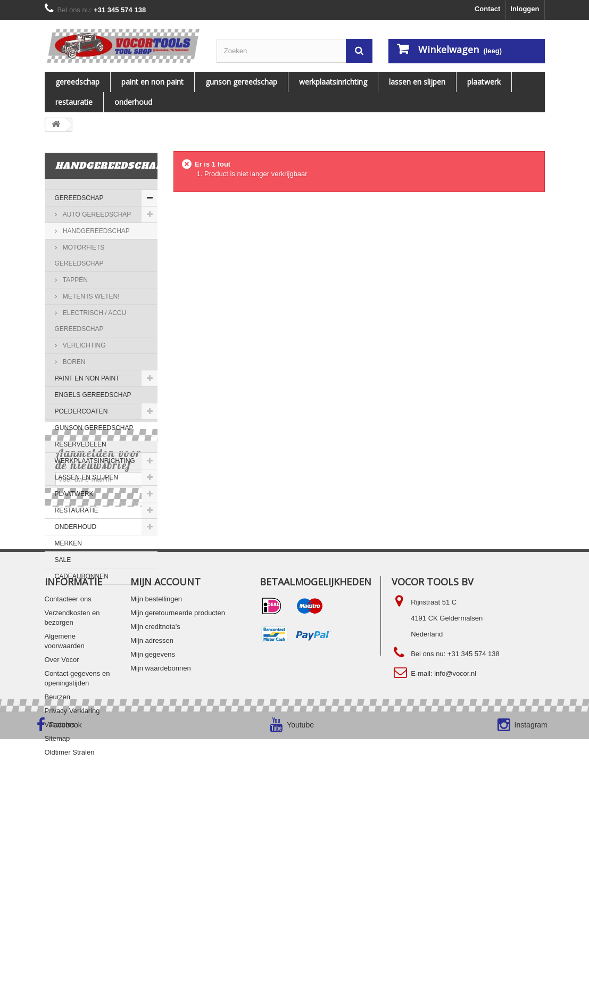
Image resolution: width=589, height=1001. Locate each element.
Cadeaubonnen (82, 576)
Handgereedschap (95, 231)
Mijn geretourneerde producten (177, 794)
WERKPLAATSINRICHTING (333, 82)
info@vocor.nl (455, 855)
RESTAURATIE (74, 102)
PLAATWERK (484, 82)
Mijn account (165, 763)
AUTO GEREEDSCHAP (96, 214)
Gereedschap (77, 82)
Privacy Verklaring (72, 892)
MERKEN (68, 543)
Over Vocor (62, 841)
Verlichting (83, 345)
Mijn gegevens (152, 836)
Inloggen (524, 9)
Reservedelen (80, 444)
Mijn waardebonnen (160, 850)
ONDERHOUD (133, 102)
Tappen (74, 280)
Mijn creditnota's (155, 808)
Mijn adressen (151, 822)
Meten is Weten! (90, 296)
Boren (73, 362)
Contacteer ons (68, 780)
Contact (487, 9)
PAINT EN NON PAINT (152, 82)
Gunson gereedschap (241, 82)
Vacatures (60, 906)
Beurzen (57, 878)
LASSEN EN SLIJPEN (417, 82)
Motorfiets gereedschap (80, 255)
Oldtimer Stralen (70, 934)
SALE (63, 560)
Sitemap (57, 920)
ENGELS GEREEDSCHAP (93, 395)
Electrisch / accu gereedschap (91, 321)
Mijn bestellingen (156, 780)
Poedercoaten (81, 411)
